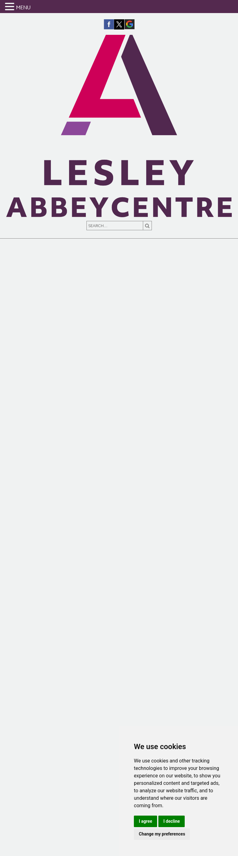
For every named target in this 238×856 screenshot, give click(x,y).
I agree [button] (145, 821)
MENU (23, 7)
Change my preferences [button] (162, 833)
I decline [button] (171, 821)
